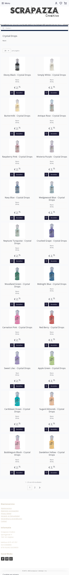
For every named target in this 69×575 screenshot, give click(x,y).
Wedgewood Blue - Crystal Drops (52, 198)
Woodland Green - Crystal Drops (17, 285)
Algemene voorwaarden (10, 511)
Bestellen (19, 93)
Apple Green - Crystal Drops (52, 368)
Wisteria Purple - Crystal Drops (51, 156)
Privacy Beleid (6, 513)
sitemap (40, 571)
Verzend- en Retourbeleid (10, 516)
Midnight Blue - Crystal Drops (51, 284)
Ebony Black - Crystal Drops (17, 75)
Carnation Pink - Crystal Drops (17, 327)
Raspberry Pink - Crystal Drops (17, 156)
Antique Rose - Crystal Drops (52, 116)
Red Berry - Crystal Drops (51, 327)
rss (45, 571)
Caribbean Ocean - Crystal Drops (17, 410)
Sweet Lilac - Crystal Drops (17, 368)
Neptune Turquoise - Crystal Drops (17, 242)
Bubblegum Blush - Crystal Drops (17, 453)
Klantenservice (6, 508)
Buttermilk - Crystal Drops (17, 116)
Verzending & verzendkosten (11, 519)
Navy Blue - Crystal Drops (17, 197)
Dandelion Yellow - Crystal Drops (52, 453)
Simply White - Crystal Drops (52, 75)
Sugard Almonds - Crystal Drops (51, 410)
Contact (4, 521)
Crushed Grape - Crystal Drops (52, 241)
